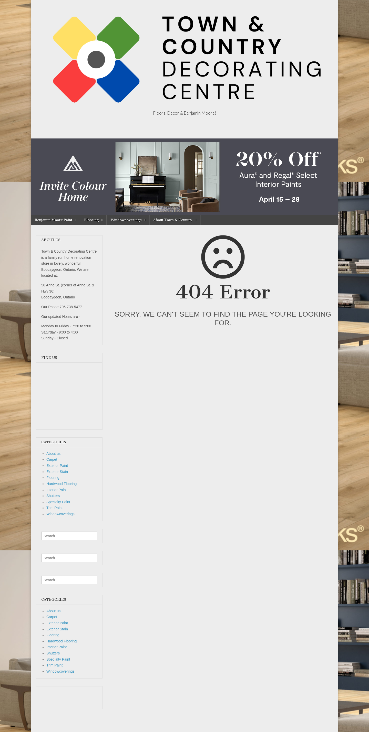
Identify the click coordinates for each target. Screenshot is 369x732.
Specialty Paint (58, 502)
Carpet (51, 459)
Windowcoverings (126, 220)
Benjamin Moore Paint (53, 220)
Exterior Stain (57, 472)
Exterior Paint (57, 466)
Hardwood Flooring (61, 484)
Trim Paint (54, 508)
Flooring (91, 220)
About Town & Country (172, 220)
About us (53, 453)
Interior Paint (56, 490)
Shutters (53, 496)
